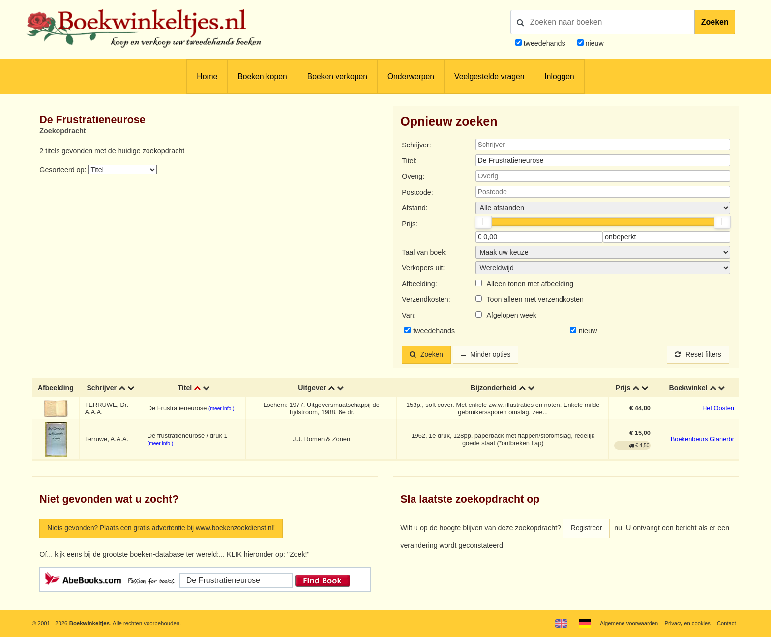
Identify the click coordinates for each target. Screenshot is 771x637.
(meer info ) (221, 409)
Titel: (409, 161)
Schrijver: (416, 145)
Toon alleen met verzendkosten (534, 299)
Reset (697, 355)
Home (207, 76)
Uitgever (312, 388)
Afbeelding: (419, 284)
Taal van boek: (424, 252)
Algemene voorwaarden (626, 623)
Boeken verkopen (337, 76)
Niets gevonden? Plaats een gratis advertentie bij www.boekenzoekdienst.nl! (165, 529)
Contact (726, 623)
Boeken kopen (262, 76)
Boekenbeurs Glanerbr (702, 440)
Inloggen (559, 76)
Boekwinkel (688, 388)
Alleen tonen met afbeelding (529, 284)
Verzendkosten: (426, 299)
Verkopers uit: (423, 268)
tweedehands (544, 43)
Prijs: (409, 224)
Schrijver (102, 388)
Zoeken (715, 22)
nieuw (594, 43)
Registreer (587, 529)
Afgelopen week (511, 315)
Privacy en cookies (686, 623)
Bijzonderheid (494, 388)
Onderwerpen (410, 76)
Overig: (413, 176)
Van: (408, 315)
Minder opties (493, 355)
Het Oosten (718, 409)
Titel (185, 388)
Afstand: (414, 208)
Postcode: (417, 192)
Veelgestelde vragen (489, 76)
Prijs (623, 388)
